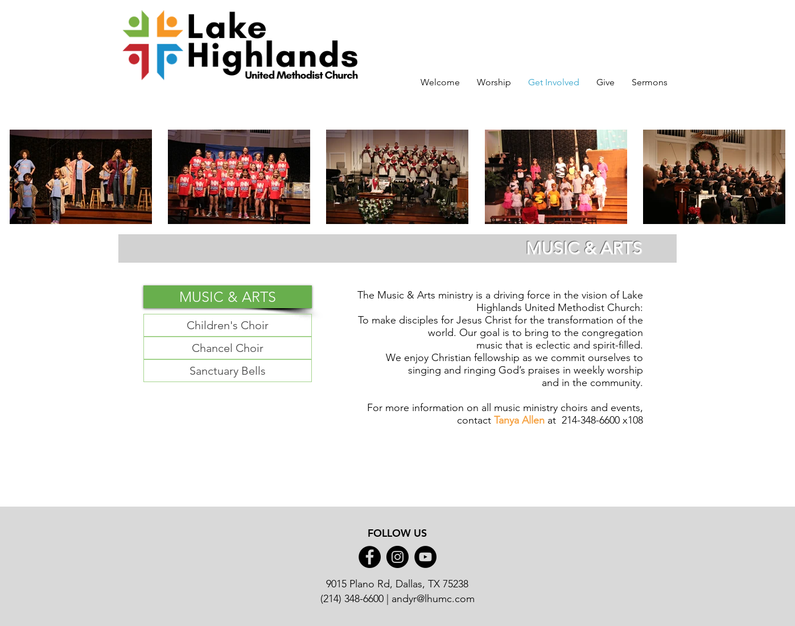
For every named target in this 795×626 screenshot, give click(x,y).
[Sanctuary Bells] (227, 370)
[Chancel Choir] (227, 348)
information (438, 407)
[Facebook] (370, 557)
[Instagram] (397, 557)
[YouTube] (425, 557)
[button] (227, 296)
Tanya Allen (519, 420)
